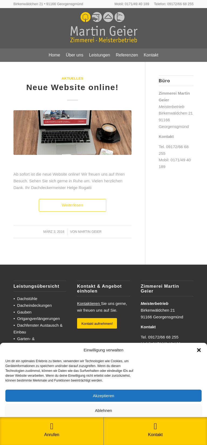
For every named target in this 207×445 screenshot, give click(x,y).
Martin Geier (90, 232)
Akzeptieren (103, 395)
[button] (199, 350)
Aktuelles (72, 78)
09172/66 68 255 (180, 4)
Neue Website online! (72, 87)
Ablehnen (103, 410)
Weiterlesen (72, 205)
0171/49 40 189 (137, 4)
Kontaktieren (89, 303)
